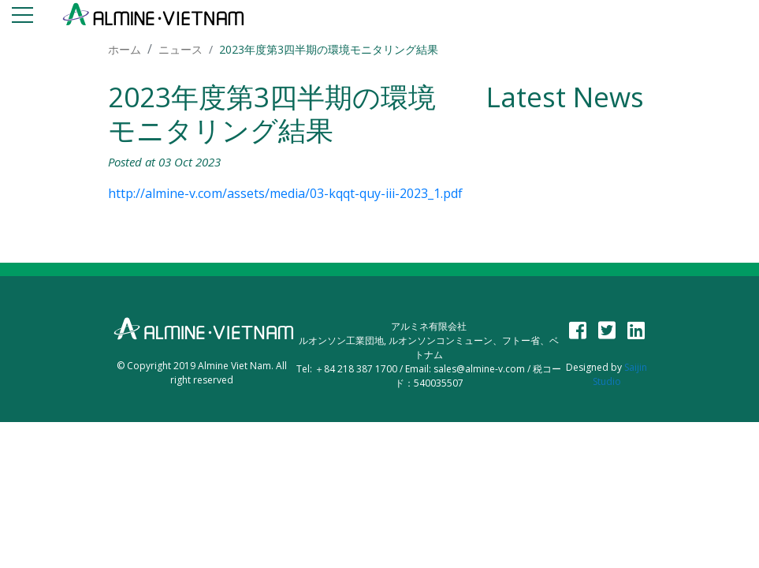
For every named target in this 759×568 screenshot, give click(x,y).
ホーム (124, 49)
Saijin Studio (620, 374)
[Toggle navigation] (22, 17)
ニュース (180, 49)
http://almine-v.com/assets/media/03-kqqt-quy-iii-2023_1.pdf (285, 193)
